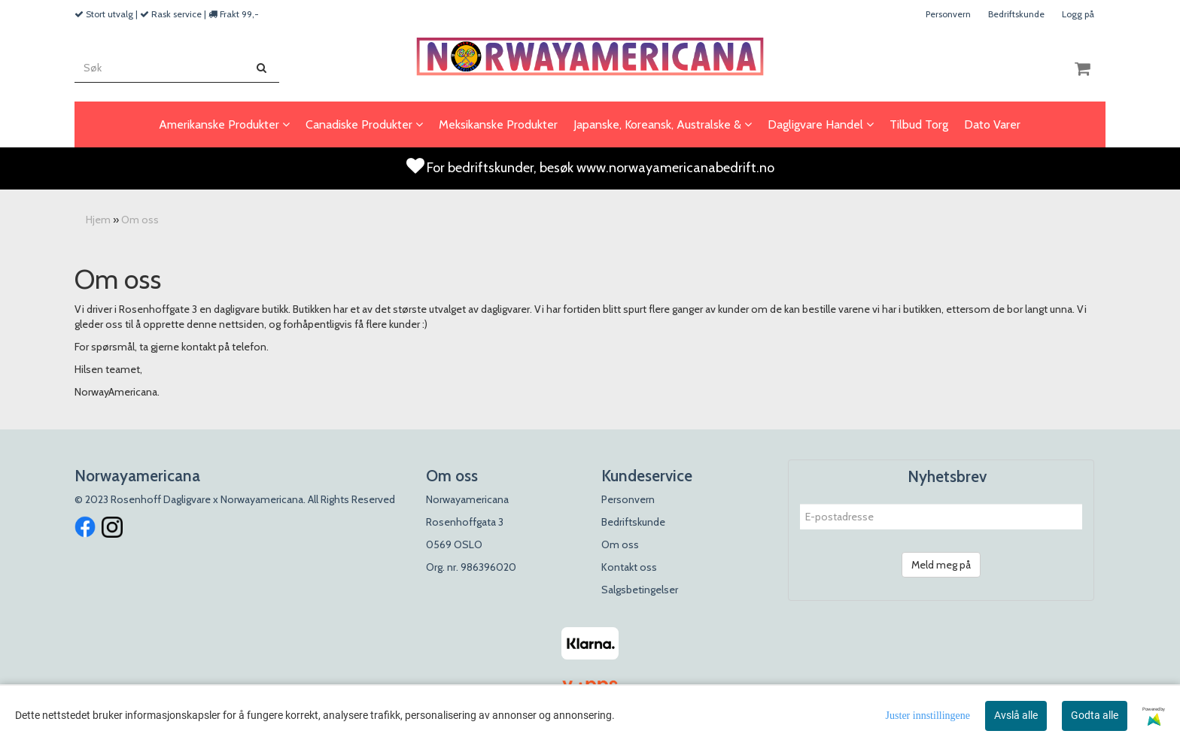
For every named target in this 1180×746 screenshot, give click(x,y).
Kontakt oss (629, 567)
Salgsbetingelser (639, 589)
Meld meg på (941, 565)
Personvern (948, 14)
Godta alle (1094, 715)
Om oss (140, 219)
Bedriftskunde (1016, 14)
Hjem (98, 219)
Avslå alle (1016, 715)
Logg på (1078, 14)
